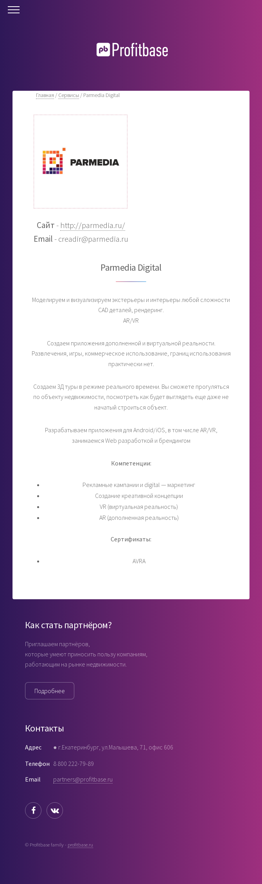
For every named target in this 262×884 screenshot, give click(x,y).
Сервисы (68, 95)
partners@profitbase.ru (83, 779)
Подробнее (49, 691)
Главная (45, 95)
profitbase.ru (80, 844)
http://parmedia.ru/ (92, 225)
